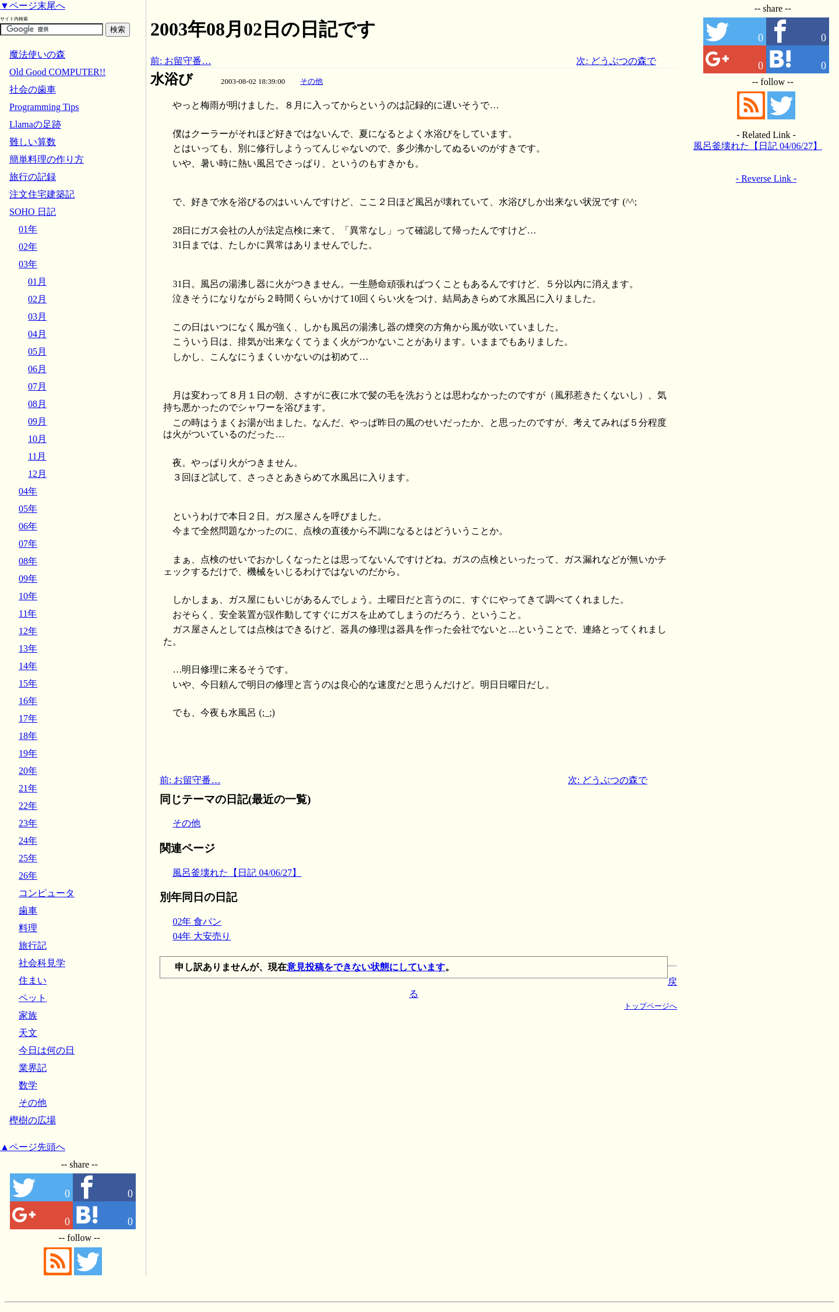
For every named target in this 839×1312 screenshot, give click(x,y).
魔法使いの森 (37, 54)
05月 (37, 351)
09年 (28, 578)
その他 (311, 81)
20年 (28, 771)
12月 (37, 474)
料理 (28, 928)
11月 (37, 456)
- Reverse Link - (766, 178)
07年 (28, 544)
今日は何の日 (47, 1050)
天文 (28, 1033)
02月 (37, 299)
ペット (33, 998)
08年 (28, 561)
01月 (37, 282)
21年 (28, 788)
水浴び (171, 79)
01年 (28, 229)
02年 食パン (196, 921)
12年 (28, 631)
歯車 (28, 910)
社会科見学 (42, 963)
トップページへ (650, 1006)
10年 (28, 596)
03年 (28, 264)
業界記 (33, 1068)
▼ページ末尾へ (32, 5)
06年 (28, 526)
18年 (28, 736)
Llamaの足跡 (35, 124)
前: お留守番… (180, 61)
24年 (28, 841)
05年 (28, 509)
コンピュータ (47, 893)
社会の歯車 (32, 89)
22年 (28, 806)
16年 (28, 701)
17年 (28, 718)
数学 (28, 1085)
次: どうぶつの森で (615, 61)
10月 (37, 439)
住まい (33, 980)
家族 (28, 1015)
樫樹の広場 (32, 1120)
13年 (28, 648)
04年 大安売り (201, 936)
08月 (37, 404)
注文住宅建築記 (42, 194)
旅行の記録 (32, 177)
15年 (28, 683)
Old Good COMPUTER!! (57, 72)
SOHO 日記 (32, 212)
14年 (28, 666)
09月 (37, 421)
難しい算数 (32, 142)
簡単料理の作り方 (46, 159)
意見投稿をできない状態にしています (366, 967)
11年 (28, 613)
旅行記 (33, 945)
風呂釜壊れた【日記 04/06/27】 (236, 873)
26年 (28, 875)
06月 (37, 369)
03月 (37, 316)
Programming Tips (44, 107)
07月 (37, 386)
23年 (28, 823)
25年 (28, 858)
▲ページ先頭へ (32, 1147)
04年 (28, 491)
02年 (28, 247)
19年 (28, 753)
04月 (37, 334)
